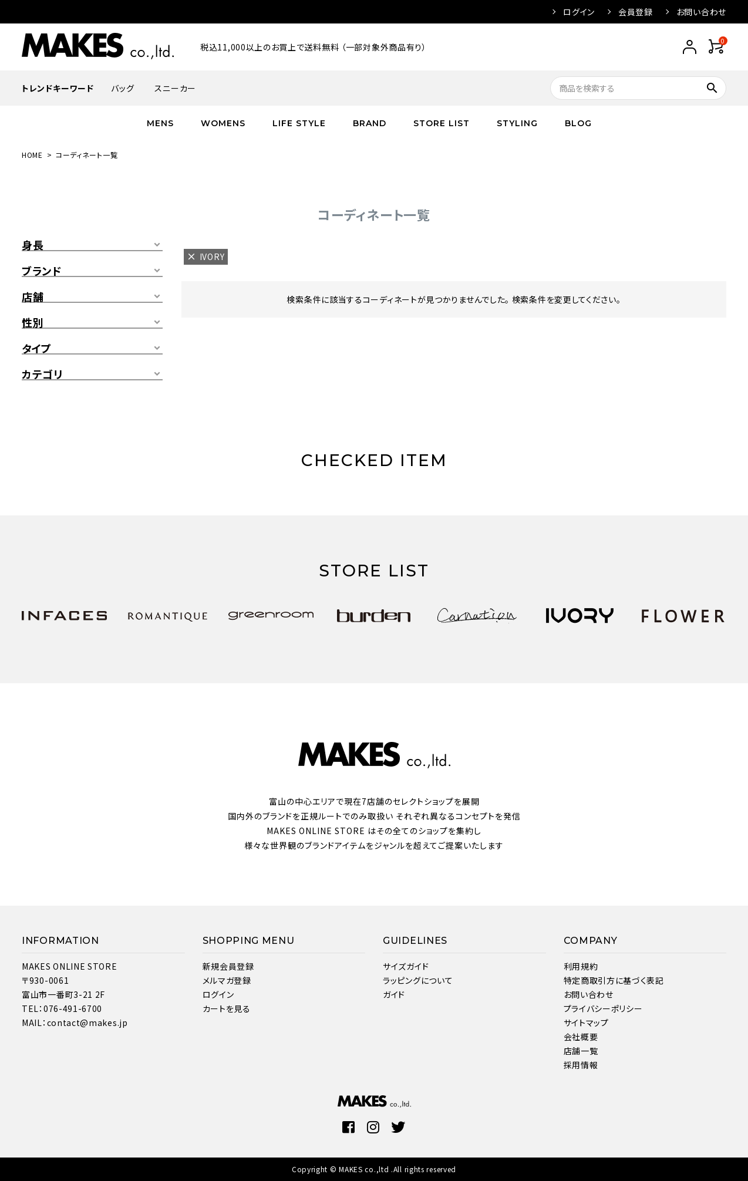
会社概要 (581, 1036)
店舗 (32, 297)
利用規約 (581, 966)
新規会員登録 (228, 966)
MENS (160, 123)
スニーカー (175, 88)
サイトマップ (586, 1022)
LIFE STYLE (299, 123)
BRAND (369, 123)
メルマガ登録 (227, 980)
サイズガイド (406, 966)
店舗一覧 (581, 1051)
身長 (32, 245)
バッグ (122, 88)
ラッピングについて (418, 980)
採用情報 (581, 1065)
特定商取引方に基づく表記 (614, 980)
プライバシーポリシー (603, 1008)
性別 (32, 323)
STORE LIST (441, 123)
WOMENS (223, 123)
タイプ (37, 349)
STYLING (517, 123)
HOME (32, 155)
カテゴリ (42, 374)
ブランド (42, 271)
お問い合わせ (701, 12)
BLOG (578, 123)
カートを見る (227, 1008)
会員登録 (635, 12)
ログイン (579, 12)
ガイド (394, 994)
